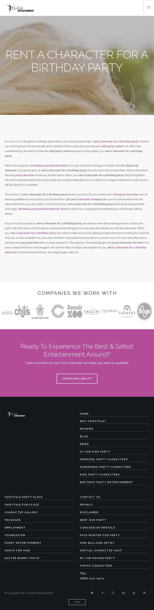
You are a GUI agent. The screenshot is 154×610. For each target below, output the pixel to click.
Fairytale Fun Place (22, 504)
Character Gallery (21, 512)
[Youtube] (134, 593)
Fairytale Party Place (24, 497)
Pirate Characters (96, 565)
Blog (84, 436)
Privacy (86, 504)
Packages (13, 520)
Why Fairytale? (93, 421)
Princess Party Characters (104, 459)
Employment (15, 527)
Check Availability (77, 378)
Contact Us (90, 497)
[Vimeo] (144, 593)
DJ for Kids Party (95, 451)
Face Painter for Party (100, 535)
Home (84, 413)
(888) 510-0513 (92, 578)
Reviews (87, 428)
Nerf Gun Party (93, 520)
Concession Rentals (97, 527)
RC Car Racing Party (97, 558)
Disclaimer (89, 512)
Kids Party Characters (100, 474)
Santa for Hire (17, 550)
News (84, 444)
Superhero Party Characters (105, 467)
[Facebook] (102, 593)
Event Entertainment (23, 543)
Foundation (15, 535)
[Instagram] (113, 593)
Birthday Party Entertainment (106, 482)
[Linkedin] (123, 593)
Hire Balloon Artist (97, 543)
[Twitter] (92, 593)
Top (77, 602)
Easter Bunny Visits (22, 558)
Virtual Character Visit (101, 550)
